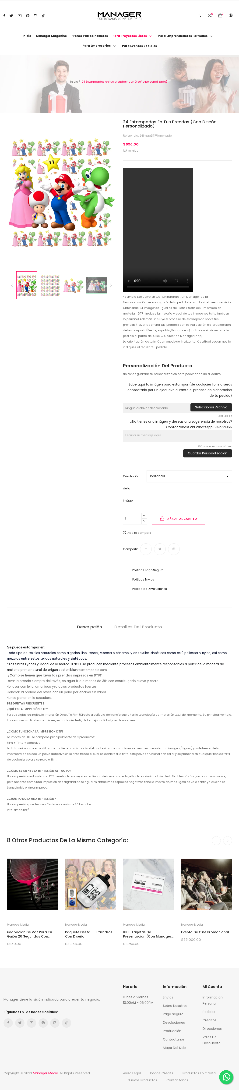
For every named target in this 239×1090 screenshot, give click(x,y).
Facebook (4, 15)
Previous (3, 193)
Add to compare (137, 532)
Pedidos (209, 1011)
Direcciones (212, 1028)
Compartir (146, 549)
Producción (172, 1031)
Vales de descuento (212, 1040)
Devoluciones (174, 1022)
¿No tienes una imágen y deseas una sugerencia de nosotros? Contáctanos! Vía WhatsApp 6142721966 (181, 424)
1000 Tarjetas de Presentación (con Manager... (148, 934)
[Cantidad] (132, 518)
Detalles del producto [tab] (139, 627)
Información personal (213, 1000)
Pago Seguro (173, 1014)
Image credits (161, 1073)
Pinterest (27, 15)
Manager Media (18, 925)
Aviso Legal (132, 1073)
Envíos (168, 997)
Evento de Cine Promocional (205, 932)
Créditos (209, 1020)
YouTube (19, 15)
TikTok (43, 15)
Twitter (11, 15)
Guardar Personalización (207, 453)
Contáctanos (174, 1039)
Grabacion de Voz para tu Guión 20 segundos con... (29, 934)
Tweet (160, 549)
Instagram (35, 15)
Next (119, 193)
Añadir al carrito (182, 519)
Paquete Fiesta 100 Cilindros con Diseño (88, 934)
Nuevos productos (142, 1080)
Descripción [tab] (88, 627)
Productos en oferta (199, 1073)
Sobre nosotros (175, 1005)
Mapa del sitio (174, 1047)
